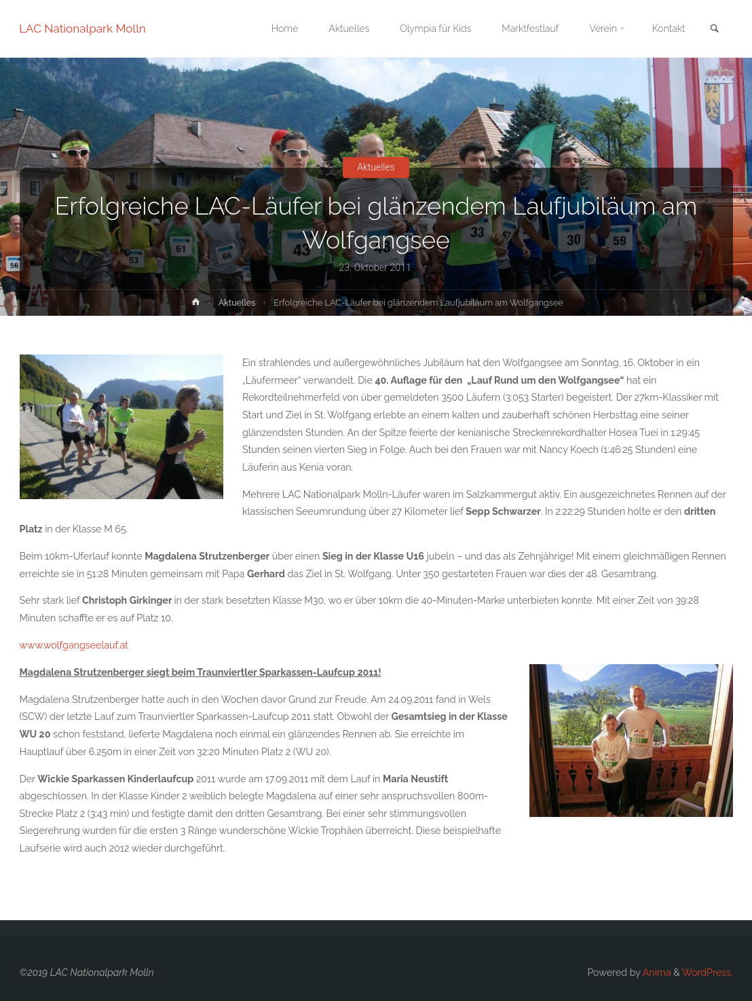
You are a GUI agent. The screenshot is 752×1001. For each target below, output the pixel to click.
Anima (656, 972)
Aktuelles (376, 167)
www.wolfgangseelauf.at (74, 645)
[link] (714, 29)
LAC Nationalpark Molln (83, 28)
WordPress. (707, 972)
